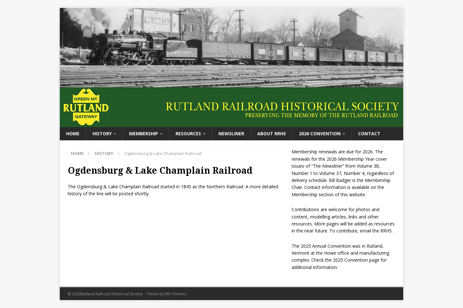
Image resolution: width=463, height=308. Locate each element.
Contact (369, 134)
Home (72, 134)
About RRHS (271, 134)
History (102, 134)
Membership (143, 134)
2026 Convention (320, 134)
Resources (188, 134)
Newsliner (231, 134)
